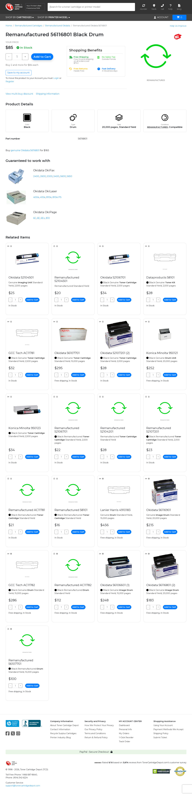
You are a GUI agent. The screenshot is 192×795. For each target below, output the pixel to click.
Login (56, 78)
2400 (36, 176)
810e (49, 197)
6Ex (43, 218)
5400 (56, 176)
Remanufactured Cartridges (28, 25)
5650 (69, 176)
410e (42, 197)
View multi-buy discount (19, 93)
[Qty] (17, 56)
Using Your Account (163, 725)
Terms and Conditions (95, 733)
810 (48, 218)
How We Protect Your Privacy (99, 725)
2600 (43, 176)
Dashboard (124, 725)
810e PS (57, 197)
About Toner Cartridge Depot (64, 725)
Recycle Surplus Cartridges (63, 733)
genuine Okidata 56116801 (25, 150)
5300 (50, 176)
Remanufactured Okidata (57, 25)
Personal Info (125, 729)
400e (36, 197)
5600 (63, 176)
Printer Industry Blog (60, 737)
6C (34, 218)
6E (38, 218)
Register (10, 81)
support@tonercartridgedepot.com (23, 785)
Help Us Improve (178, 26)
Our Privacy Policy (93, 729)
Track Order (124, 741)
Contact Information (60, 729)
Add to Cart (42, 56)
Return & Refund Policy (96, 737)
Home (9, 25)
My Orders (124, 733)
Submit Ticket (160, 737)
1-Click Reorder (126, 737)
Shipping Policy (160, 733)
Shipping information (47, 93)
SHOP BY (20, 17)
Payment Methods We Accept (168, 729)
